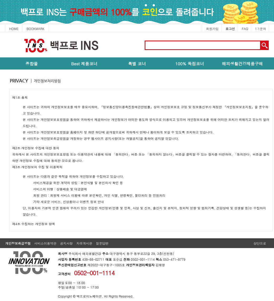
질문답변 (102, 243)
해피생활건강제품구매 (242, 63)
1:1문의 (260, 28)
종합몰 (32, 63)
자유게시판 (84, 243)
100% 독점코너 (189, 63)
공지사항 (66, 243)
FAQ (245, 28)
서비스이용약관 (45, 243)
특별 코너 (137, 63)
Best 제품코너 (84, 63)
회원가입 (212, 28)
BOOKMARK (36, 28)
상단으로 (259, 243)
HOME (13, 28)
